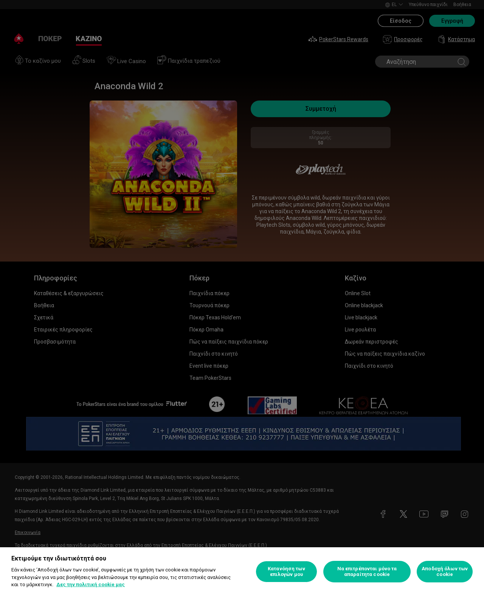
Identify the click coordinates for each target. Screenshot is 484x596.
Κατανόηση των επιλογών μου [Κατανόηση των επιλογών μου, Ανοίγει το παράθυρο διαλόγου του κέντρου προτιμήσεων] (286, 571)
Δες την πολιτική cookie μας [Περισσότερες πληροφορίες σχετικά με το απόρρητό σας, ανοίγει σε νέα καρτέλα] (90, 584)
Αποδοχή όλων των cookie (445, 571)
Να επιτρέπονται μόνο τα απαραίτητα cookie (367, 571)
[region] (242, 571)
